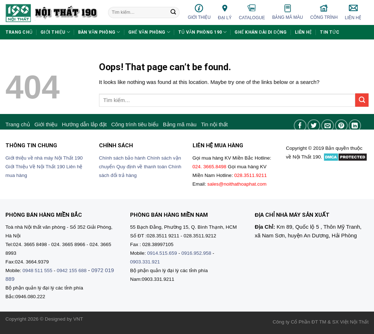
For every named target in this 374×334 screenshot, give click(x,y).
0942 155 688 (72, 270)
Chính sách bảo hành (122, 158)
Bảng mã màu (287, 12)
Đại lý (225, 11)
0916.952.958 (196, 253)
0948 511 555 (37, 270)
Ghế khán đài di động (261, 32)
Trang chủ (19, 32)
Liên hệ (353, 12)
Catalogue (252, 12)
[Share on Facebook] (300, 125)
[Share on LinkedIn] (355, 125)
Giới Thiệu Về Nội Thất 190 (35, 166)
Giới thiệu (199, 12)
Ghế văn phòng (149, 32)
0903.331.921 (145, 262)
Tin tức (329, 32)
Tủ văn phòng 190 (202, 32)
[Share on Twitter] (314, 125)
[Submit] (173, 12)
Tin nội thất (214, 124)
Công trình (324, 12)
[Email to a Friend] (327, 125)
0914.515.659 (162, 253)
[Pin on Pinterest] (341, 125)
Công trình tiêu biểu (135, 124)
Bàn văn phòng (99, 32)
